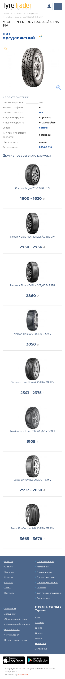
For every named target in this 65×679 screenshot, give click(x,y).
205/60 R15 (45, 147)
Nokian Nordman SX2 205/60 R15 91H (32, 431)
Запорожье (41, 648)
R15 (41, 112)
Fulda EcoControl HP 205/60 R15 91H (32, 528)
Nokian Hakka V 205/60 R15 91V (32, 334)
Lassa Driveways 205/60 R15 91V (32, 479)
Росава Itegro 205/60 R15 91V (32, 188)
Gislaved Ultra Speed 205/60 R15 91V (32, 382)
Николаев (40, 643)
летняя (43, 127)
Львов (38, 638)
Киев (38, 617)
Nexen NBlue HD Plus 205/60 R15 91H (32, 285)
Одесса (39, 633)
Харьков (39, 622)
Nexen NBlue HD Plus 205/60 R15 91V (32, 236)
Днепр (38, 627)
